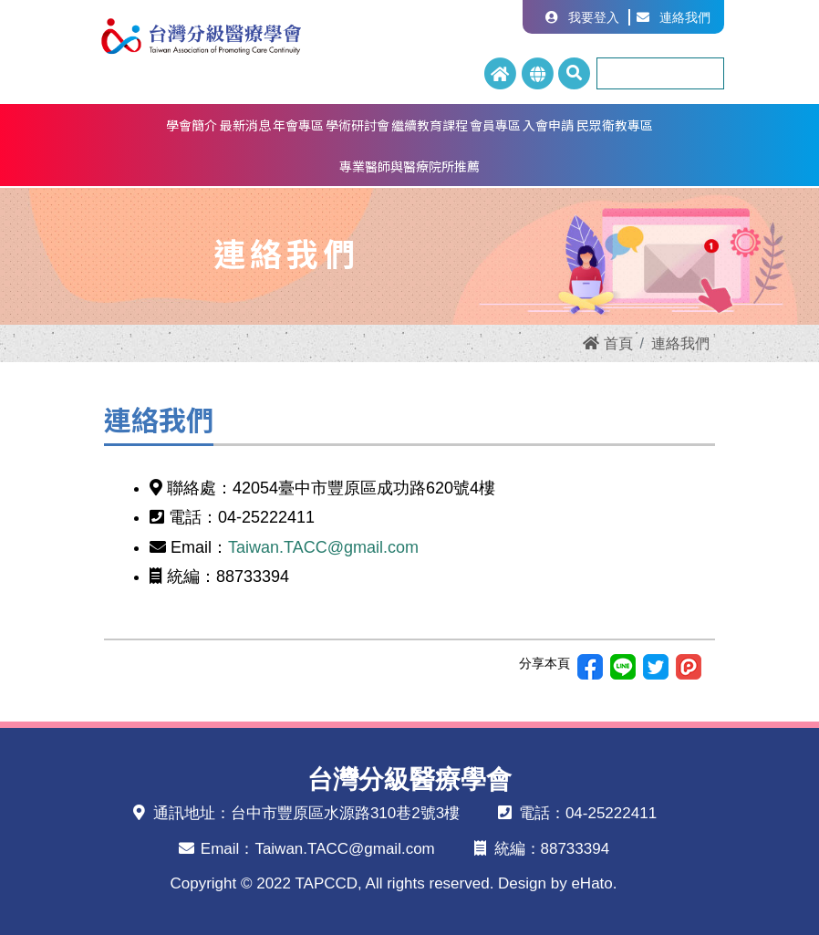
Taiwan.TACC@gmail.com (323, 547)
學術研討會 (357, 125)
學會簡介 (191, 125)
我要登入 (582, 17)
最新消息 (245, 125)
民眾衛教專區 (614, 125)
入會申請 (548, 125)
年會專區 (298, 125)
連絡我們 (673, 17)
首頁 (607, 343)
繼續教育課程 (429, 125)
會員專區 (495, 125)
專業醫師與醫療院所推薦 (409, 166)
